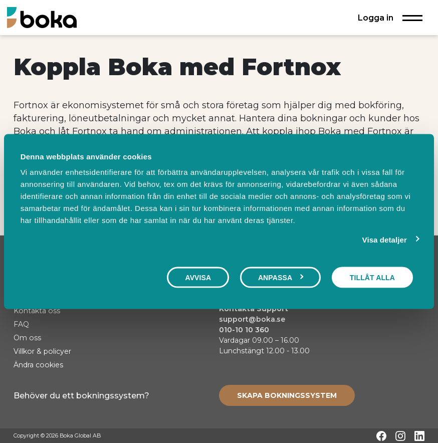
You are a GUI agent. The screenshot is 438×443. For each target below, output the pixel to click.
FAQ (21, 324)
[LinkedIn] (419, 436)
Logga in (375, 18)
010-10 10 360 (244, 329)
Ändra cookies (38, 364)
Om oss (27, 337)
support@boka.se (252, 319)
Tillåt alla (372, 277)
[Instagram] (400, 436)
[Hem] (42, 17)
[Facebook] (381, 436)
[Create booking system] (287, 395)
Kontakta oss (37, 310)
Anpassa (281, 277)
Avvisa (198, 277)
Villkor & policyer (42, 351)
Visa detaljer (384, 239)
